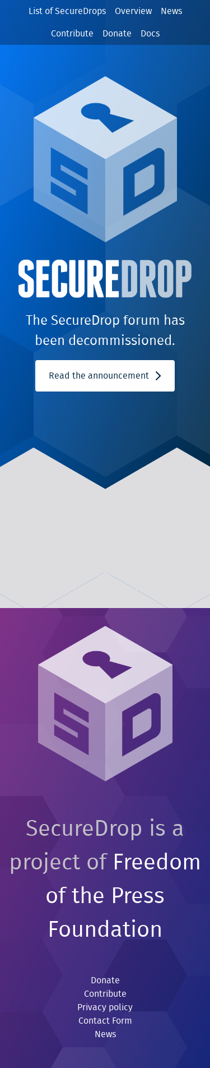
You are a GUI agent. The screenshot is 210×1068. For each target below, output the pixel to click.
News (171, 11)
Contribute (72, 33)
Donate (117, 33)
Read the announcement (105, 375)
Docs (150, 33)
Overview (133, 11)
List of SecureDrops (67, 11)
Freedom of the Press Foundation (123, 896)
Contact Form (105, 1020)
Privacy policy (105, 1007)
